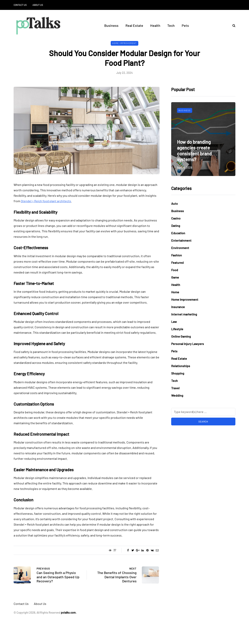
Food (174, 270)
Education (178, 233)
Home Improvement (124, 43)
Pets (185, 25)
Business (111, 25)
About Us (37, 4)
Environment (180, 248)
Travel (175, 388)
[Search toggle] (232, 25)
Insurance (178, 307)
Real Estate (134, 25)
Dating (175, 225)
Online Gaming (181, 336)
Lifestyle (177, 329)
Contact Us (20, 4)
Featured (177, 262)
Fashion (176, 255)
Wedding (177, 395)
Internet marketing (184, 314)
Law (174, 321)
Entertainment (181, 240)
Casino (176, 218)
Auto (174, 203)
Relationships (180, 366)
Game (175, 277)
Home (175, 292)
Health (155, 25)
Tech (171, 25)
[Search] (203, 412)
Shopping (177, 373)
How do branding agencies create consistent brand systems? (194, 150)
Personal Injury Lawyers (187, 344)
